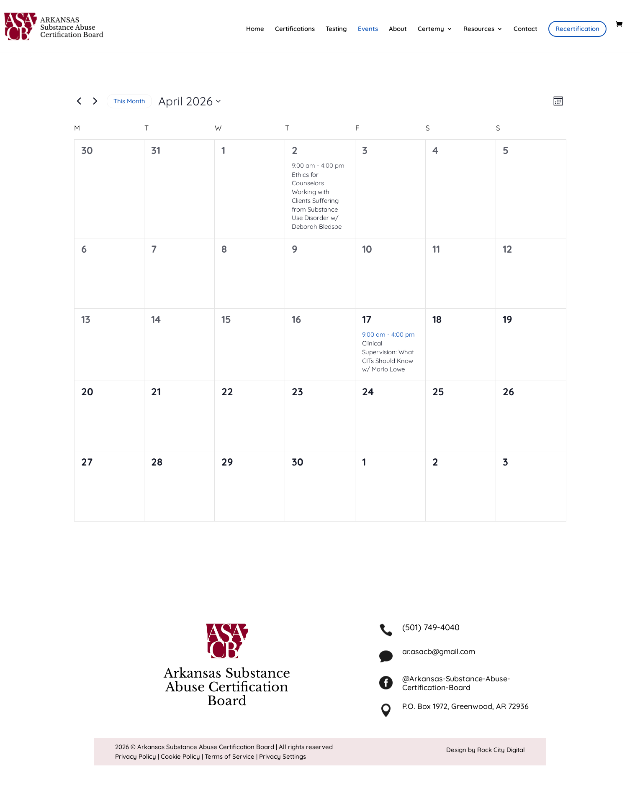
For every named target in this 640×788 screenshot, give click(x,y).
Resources (478, 29)
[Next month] (95, 101)
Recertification (577, 29)
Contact (525, 29)
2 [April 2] (295, 150)
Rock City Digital (501, 750)
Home (255, 29)
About (398, 29)
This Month (129, 101)
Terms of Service (229, 756)
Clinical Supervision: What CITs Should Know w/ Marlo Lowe (388, 356)
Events (368, 29)
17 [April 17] (366, 319)
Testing (336, 29)
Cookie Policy (180, 756)
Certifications (295, 29)
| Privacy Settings (281, 756)
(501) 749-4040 (431, 627)
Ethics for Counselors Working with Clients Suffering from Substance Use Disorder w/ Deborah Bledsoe (317, 200)
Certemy (431, 29)
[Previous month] (79, 101)
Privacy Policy (135, 756)
